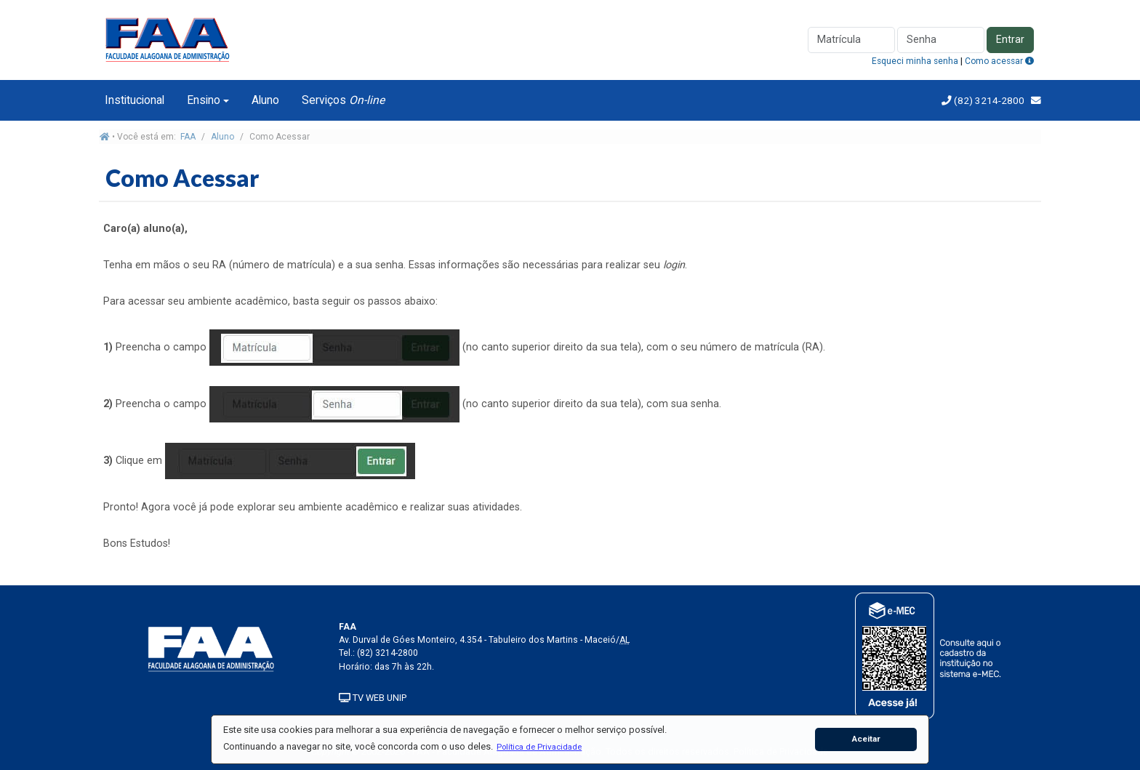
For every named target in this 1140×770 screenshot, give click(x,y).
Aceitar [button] (866, 739)
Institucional (134, 100)
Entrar (1010, 39)
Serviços (343, 100)
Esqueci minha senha (915, 61)
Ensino (203, 100)
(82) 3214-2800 (988, 100)
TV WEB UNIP (372, 697)
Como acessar (999, 61)
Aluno (265, 100)
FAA (188, 137)
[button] (539, 746)
